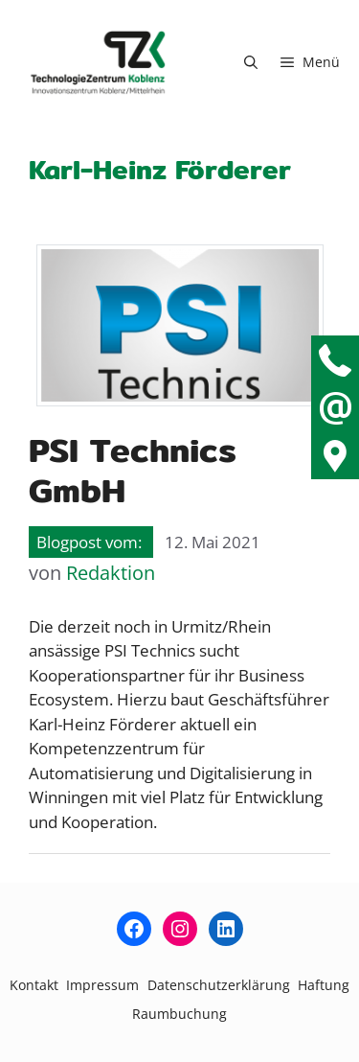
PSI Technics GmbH (132, 470)
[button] (251, 62)
